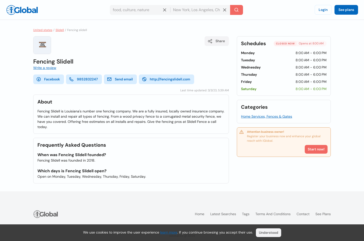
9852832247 (83, 79)
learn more (168, 232)
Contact (303, 214)
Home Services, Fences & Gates (266, 116)
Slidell (60, 30)
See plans (346, 9)
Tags (245, 214)
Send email (120, 79)
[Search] (236, 10)
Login (323, 9)
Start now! (316, 149)
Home (199, 214)
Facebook (48, 79)
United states (42, 30)
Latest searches (223, 214)
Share (216, 41)
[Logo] (22, 10)
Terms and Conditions (273, 214)
